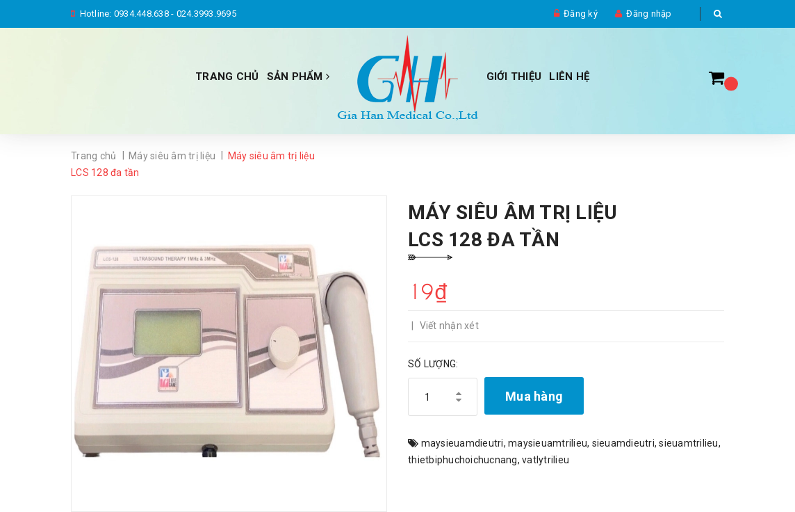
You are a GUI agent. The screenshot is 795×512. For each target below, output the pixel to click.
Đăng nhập (648, 13)
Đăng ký (581, 13)
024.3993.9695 (206, 13)
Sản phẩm (298, 76)
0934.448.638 (141, 13)
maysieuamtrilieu (547, 443)
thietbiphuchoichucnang (463, 459)
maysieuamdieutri (462, 443)
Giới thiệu (514, 76)
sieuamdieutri (623, 443)
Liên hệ (569, 76)
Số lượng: (433, 363)
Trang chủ (227, 76)
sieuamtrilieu (688, 443)
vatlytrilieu (545, 459)
